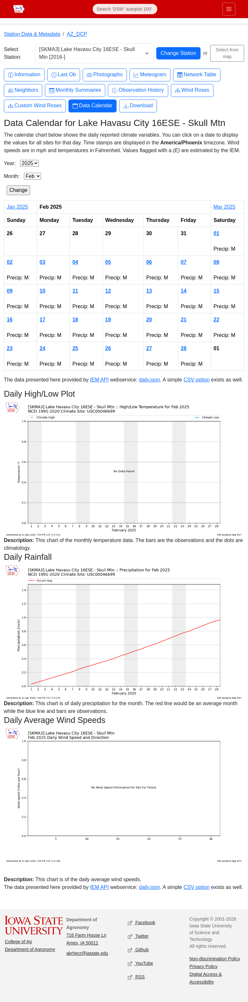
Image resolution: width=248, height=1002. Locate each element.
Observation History (138, 90)
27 (149, 348)
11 (75, 291)
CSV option (196, 379)
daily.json (149, 379)
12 (108, 291)
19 (108, 319)
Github (138, 950)
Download (138, 105)
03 (43, 262)
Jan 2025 (17, 207)
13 (149, 291)
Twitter (138, 936)
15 (216, 291)
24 (43, 348)
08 (216, 262)
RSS (136, 977)
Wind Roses (192, 90)
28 (184, 348)
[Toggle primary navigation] (228, 9)
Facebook (141, 922)
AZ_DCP (77, 34)
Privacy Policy (204, 966)
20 (149, 319)
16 (10, 319)
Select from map (227, 53)
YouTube (140, 963)
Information (24, 74)
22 (216, 319)
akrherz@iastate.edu (87, 953)
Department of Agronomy (30, 949)
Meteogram (150, 74)
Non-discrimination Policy (215, 958)
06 (149, 262)
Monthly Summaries (75, 90)
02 (10, 262)
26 (108, 348)
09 (10, 291)
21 (184, 319)
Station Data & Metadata (32, 34)
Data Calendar (92, 105)
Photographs (105, 74)
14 (184, 291)
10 (43, 291)
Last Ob (63, 74)
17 (43, 319)
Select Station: (12, 53)
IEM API (99, 379)
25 (75, 348)
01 (216, 233)
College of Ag (18, 941)
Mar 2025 (224, 207)
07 (184, 262)
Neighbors (23, 90)
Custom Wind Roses (35, 105)
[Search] (125, 9)
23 (10, 348)
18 (75, 319)
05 (108, 262)
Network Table (196, 74)
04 (75, 262)
